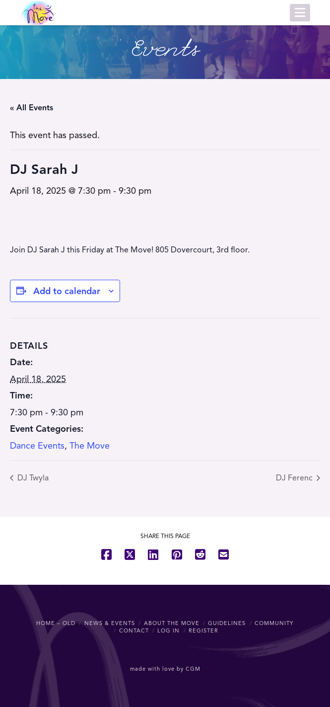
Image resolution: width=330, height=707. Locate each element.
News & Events (109, 623)
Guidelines (227, 623)
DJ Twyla (32, 478)
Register (203, 630)
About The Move (171, 623)
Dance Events (37, 445)
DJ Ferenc (295, 478)
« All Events (31, 108)
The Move (89, 445)
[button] (300, 12)
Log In (168, 630)
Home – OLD (55, 623)
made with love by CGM (165, 668)
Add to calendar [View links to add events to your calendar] (66, 291)
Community (274, 623)
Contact (134, 630)
